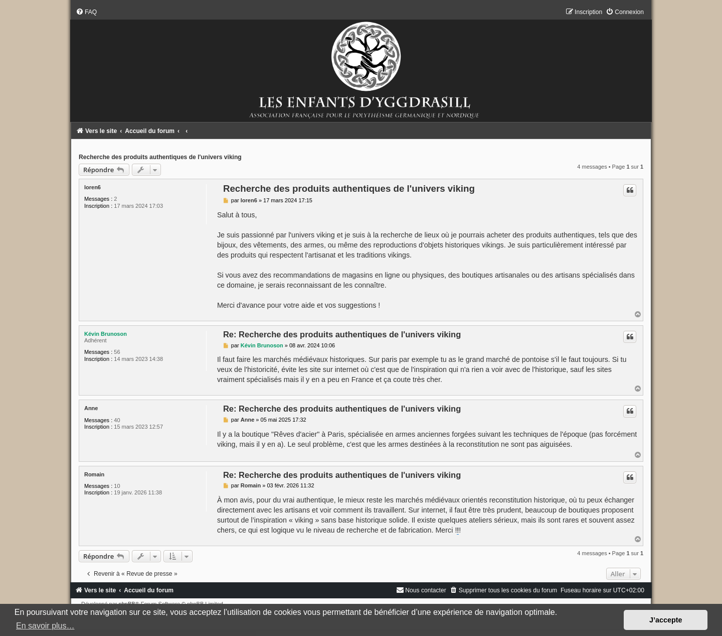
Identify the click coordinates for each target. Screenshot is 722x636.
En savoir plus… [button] (45, 625)
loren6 (92, 187)
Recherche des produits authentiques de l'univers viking (160, 157)
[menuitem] (86, 12)
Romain (94, 474)
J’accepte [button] (665, 620)
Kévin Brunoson (105, 334)
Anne (91, 408)
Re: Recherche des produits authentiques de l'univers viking (342, 334)
